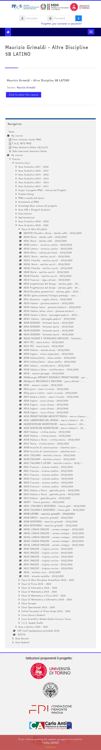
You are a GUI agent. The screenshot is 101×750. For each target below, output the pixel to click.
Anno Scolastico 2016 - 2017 (33, 170)
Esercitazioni (25, 213)
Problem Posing (26, 194)
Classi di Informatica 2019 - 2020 (39, 587)
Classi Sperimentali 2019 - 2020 (38, 607)
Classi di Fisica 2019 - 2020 (36, 584)
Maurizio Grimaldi (26, 87)
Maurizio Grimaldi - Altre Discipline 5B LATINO (38, 80)
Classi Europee (28, 603)
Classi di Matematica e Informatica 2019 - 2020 (46, 599)
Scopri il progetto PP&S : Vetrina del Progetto (42, 190)
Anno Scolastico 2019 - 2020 (33, 225)
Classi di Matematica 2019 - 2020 (39, 591)
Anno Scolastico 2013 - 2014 (33, 182)
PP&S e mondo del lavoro (31, 198)
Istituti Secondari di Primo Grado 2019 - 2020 (45, 611)
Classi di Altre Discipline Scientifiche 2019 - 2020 (47, 580)
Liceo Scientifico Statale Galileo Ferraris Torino (46, 619)
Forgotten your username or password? (61, 23)
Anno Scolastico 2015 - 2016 (33, 174)
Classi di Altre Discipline (34, 229)
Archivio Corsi (22, 163)
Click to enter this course (23, 95)
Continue (50, 747)
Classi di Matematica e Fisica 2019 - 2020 (43, 595)
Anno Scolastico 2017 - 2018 (33, 166)
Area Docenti (22, 638)
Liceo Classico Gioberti (33, 615)
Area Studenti (22, 642)
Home (11, 131)
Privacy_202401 (50, 742)
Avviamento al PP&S (28, 202)
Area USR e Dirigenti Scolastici (34, 209)
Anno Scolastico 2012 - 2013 (33, 186)
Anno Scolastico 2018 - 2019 (33, 221)
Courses (16, 159)
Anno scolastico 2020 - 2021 (33, 626)
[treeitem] (50, 387)
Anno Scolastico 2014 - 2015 (33, 178)
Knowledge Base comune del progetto (37, 205)
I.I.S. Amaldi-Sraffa (32, 623)
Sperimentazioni (26, 217)
